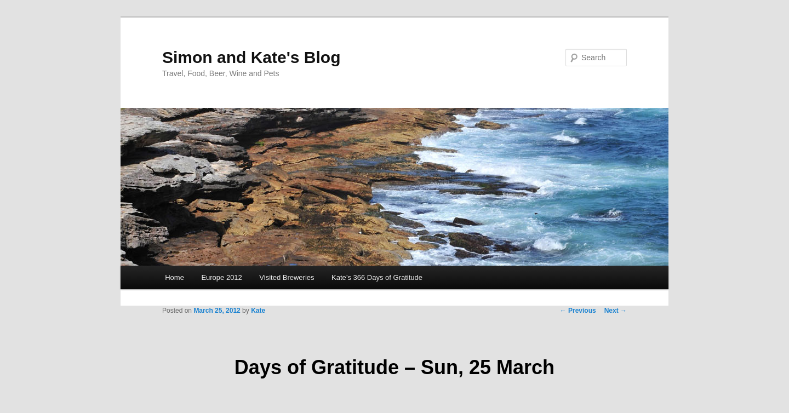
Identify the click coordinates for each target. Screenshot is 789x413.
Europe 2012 (221, 277)
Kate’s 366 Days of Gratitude (376, 277)
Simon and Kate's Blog (251, 57)
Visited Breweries (286, 277)
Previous (578, 310)
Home (174, 277)
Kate (258, 310)
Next (615, 310)
